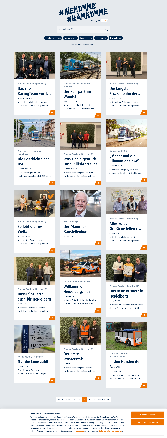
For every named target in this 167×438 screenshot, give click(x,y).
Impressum (79, 424)
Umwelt (115, 38)
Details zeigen (123, 433)
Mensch (70, 38)
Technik (100, 38)
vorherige (64, 399)
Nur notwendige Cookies (147, 415)
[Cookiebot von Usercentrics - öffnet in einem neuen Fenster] (15, 433)
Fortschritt (53, 38)
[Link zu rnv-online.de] (99, 20)
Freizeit (86, 38)
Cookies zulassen (147, 408)
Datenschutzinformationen (110, 424)
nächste (103, 399)
